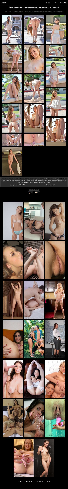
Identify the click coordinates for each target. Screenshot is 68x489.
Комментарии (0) (6, 195)
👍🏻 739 (31, 193)
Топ (55, 3)
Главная (4, 3)
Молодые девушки (34, 189)
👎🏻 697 (37, 193)
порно (48, 3)
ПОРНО (48, 481)
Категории (63, 3)
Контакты (29, 481)
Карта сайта (39, 481)
